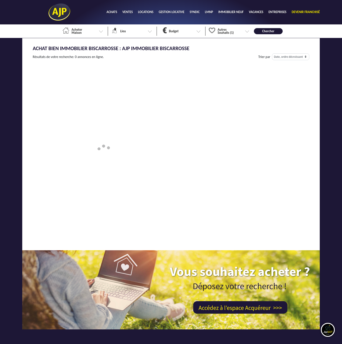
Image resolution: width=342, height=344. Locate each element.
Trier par (264, 57)
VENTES (127, 12)
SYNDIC (195, 12)
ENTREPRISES (277, 12)
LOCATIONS (146, 12)
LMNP (209, 12)
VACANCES (256, 12)
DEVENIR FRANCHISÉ (306, 12)
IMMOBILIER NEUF (231, 12)
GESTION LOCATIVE (171, 12)
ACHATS (111, 12)
